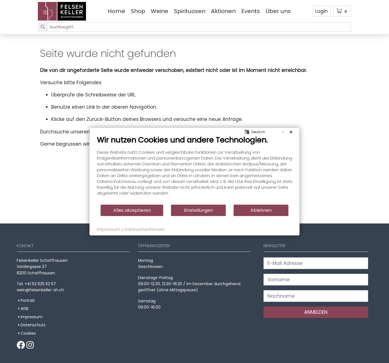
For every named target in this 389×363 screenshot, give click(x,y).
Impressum (32, 317)
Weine (159, 11)
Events (250, 11)
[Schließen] (291, 132)
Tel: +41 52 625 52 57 (36, 284)
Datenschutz (33, 325)
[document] (194, 169)
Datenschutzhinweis (144, 229)
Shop (138, 11)
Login (321, 11)
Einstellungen (198, 210)
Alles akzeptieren (132, 210)
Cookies (28, 333)
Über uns (278, 11)
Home (116, 11)
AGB (24, 308)
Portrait (28, 300)
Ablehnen (261, 210)
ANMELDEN (316, 312)
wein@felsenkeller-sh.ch (40, 290)
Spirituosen (189, 11)
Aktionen (223, 11)
